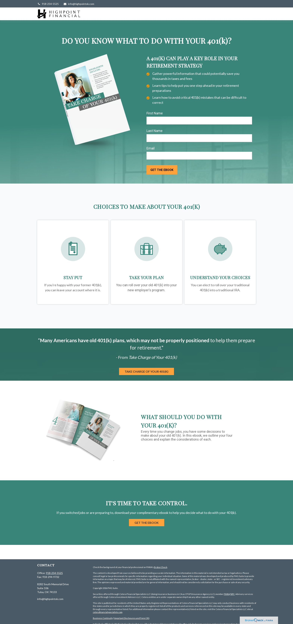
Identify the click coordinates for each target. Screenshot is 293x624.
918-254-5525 (48, 3)
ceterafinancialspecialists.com (107, 612)
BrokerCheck (160, 567)
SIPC (232, 594)
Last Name (154, 131)
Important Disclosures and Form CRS (131, 618)
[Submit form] (161, 169)
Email (150, 148)
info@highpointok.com (78, 3)
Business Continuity (103, 618)
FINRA (227, 594)
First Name (154, 113)
